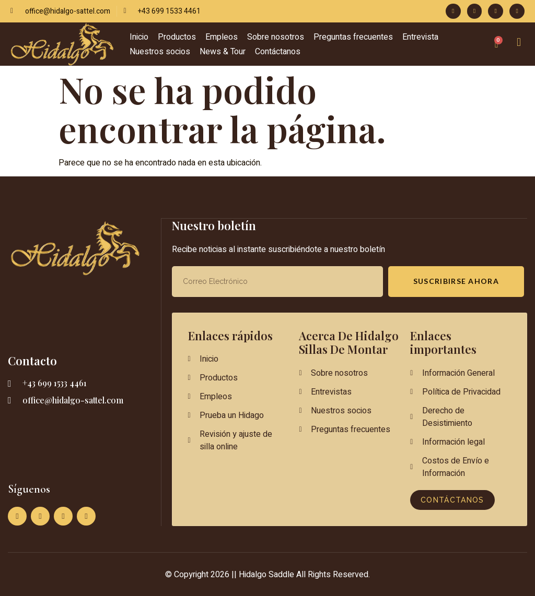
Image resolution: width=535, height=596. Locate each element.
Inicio (139, 37)
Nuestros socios (160, 51)
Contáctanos (277, 51)
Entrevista (420, 37)
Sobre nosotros (275, 37)
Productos (177, 37)
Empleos (221, 37)
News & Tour (223, 51)
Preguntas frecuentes (353, 37)
